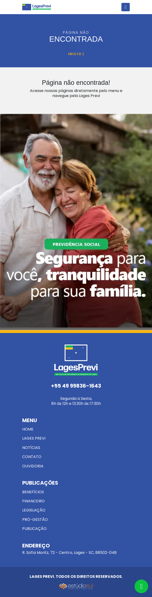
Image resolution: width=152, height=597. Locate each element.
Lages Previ (33, 438)
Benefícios (33, 492)
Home (27, 429)
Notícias (31, 447)
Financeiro (33, 501)
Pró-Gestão (35, 519)
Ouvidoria (32, 466)
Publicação (34, 528)
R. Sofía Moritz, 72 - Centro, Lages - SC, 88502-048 (76, 549)
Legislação (33, 510)
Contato (31, 456)
